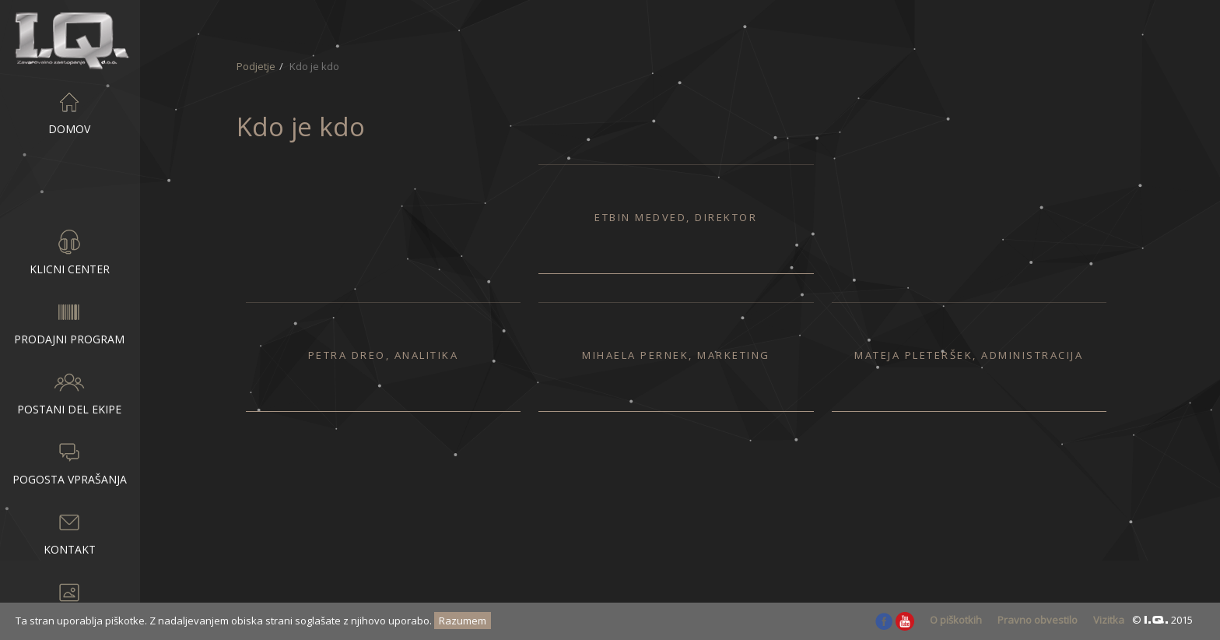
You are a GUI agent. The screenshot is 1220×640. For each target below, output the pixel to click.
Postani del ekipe (69, 392)
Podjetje (69, 181)
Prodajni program (69, 321)
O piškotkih (956, 620)
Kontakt (69, 532)
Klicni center (69, 251)
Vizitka (1108, 620)
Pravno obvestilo (1037, 620)
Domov (69, 111)
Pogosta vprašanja (69, 462)
